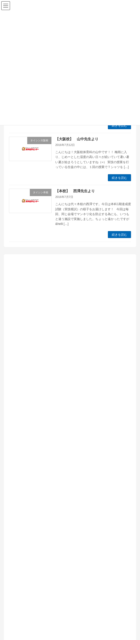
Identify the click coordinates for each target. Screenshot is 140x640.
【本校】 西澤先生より (75, 191)
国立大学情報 (25, 477)
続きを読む (119, 125)
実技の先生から (27, 484)
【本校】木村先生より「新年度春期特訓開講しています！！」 (59, 283)
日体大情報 (23, 491)
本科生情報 (23, 499)
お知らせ (21, 431)
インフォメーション (30, 424)
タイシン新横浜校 (28, 446)
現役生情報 (23, 507)
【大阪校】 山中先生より (76, 139)
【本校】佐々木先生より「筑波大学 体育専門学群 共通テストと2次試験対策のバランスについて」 (68, 363)
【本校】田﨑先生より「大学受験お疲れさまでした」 (52, 302)
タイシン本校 (25, 454)
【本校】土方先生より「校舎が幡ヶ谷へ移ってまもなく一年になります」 (68, 384)
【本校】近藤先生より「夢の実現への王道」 (45, 320)
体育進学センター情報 (32, 469)
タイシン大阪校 (27, 439)
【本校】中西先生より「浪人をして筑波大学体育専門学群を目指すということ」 (68, 340)
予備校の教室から (28, 461)
